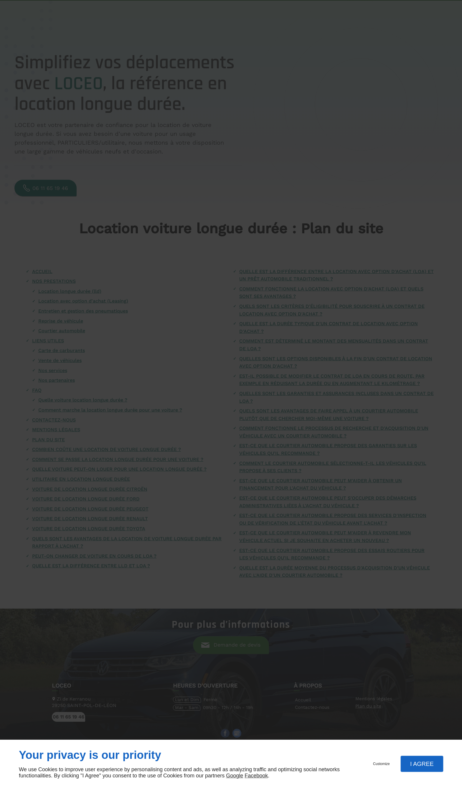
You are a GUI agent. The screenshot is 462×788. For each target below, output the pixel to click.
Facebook (256, 776)
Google (234, 776)
